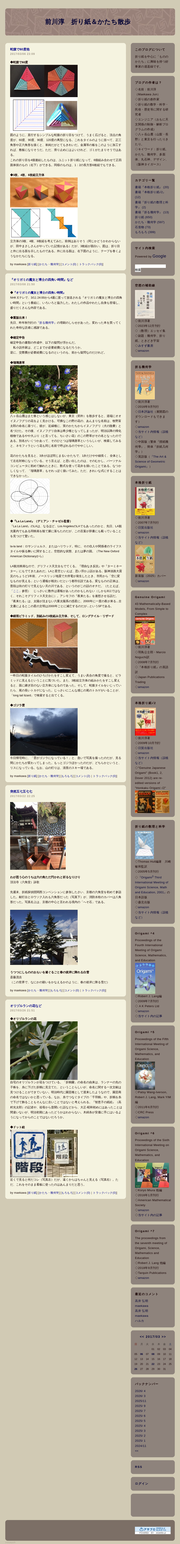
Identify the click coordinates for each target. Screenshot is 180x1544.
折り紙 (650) (143, 217)
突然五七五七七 (21, 791)
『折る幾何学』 (46, 322)
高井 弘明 (141, 1301)
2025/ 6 (140, 1416)
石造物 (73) (143, 227)
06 (141, 1354)
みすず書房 (145, 345)
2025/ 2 (140, 1435)
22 (153, 1364)
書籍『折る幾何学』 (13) (152, 212)
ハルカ (139, 1320)
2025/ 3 (140, 1430)
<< (142, 1336)
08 (153, 1354)
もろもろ (67, 776)
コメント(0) (68, 264)
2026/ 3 (140, 1396)
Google (159, 256)
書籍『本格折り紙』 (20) (152, 187)
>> (164, 1336)
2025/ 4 (140, 1425)
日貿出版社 (145, 527)
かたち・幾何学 (49, 264)
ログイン (141, 1483)
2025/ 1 (140, 1440)
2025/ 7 (140, 1411)
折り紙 (32, 264)
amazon (143, 350)
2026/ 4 (140, 1391)
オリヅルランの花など (26, 1006)
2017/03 (153, 1336)
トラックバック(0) (91, 264)
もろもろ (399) (145, 232)
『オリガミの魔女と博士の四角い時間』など (41, 279)
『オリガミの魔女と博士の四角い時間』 (39, 292)
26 (136, 1369)
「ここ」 (16, 591)
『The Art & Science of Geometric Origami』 (150, 461)
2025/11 (140, 1401)
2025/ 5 (140, 1420)
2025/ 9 (140, 1406)
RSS (138, 1467)
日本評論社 (145, 411)
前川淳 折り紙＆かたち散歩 (88, 21)
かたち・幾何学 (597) (149, 222)
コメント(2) (82, 776)
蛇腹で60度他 (19, 49)
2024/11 (140, 1446)
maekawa (141, 1306)
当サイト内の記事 (150, 1016)
